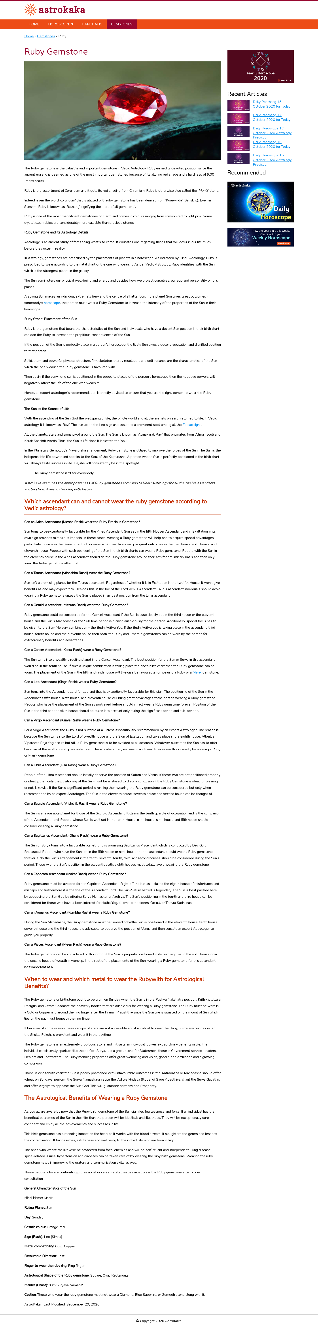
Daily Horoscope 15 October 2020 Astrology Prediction (272, 160)
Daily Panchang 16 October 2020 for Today (271, 144)
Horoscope (59, 24)
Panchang (92, 24)
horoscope (52, 302)
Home (34, 24)
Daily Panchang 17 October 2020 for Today (271, 117)
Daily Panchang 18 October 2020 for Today (271, 104)
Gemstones (121, 24)
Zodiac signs (192, 424)
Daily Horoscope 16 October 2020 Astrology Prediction (272, 133)
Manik (197, 672)
